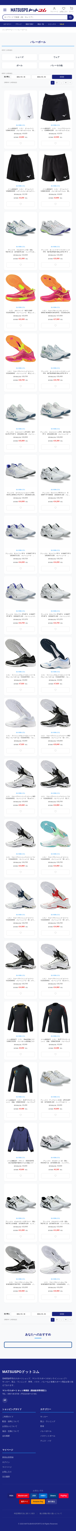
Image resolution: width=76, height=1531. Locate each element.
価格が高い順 (41, 77)
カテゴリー (7, 24)
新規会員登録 (7, 1457)
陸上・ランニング (47, 1421)
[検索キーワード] (35, 17)
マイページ (54, 9)
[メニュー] (4, 9)
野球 (42, 1426)
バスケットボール (47, 1436)
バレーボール (45, 1431)
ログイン (6, 1462)
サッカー (44, 1417)
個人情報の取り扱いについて (51, 1513)
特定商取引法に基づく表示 (24, 1513)
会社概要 (6, 1436)
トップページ (7, 30)
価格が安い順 (21, 77)
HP (5, 1400)
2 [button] (56, 82)
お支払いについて (9, 1426)
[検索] (70, 17)
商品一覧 (41, 24)
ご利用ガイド (7, 1417)
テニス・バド (45, 1441)
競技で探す (30, 24)
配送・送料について (10, 1421)
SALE (62, 24)
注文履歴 (6, 1477)
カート (71, 9)
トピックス (52, 24)
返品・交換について (10, 1431)
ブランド (18, 24)
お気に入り (64, 9)
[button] (70, 82)
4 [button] (65, 82)
